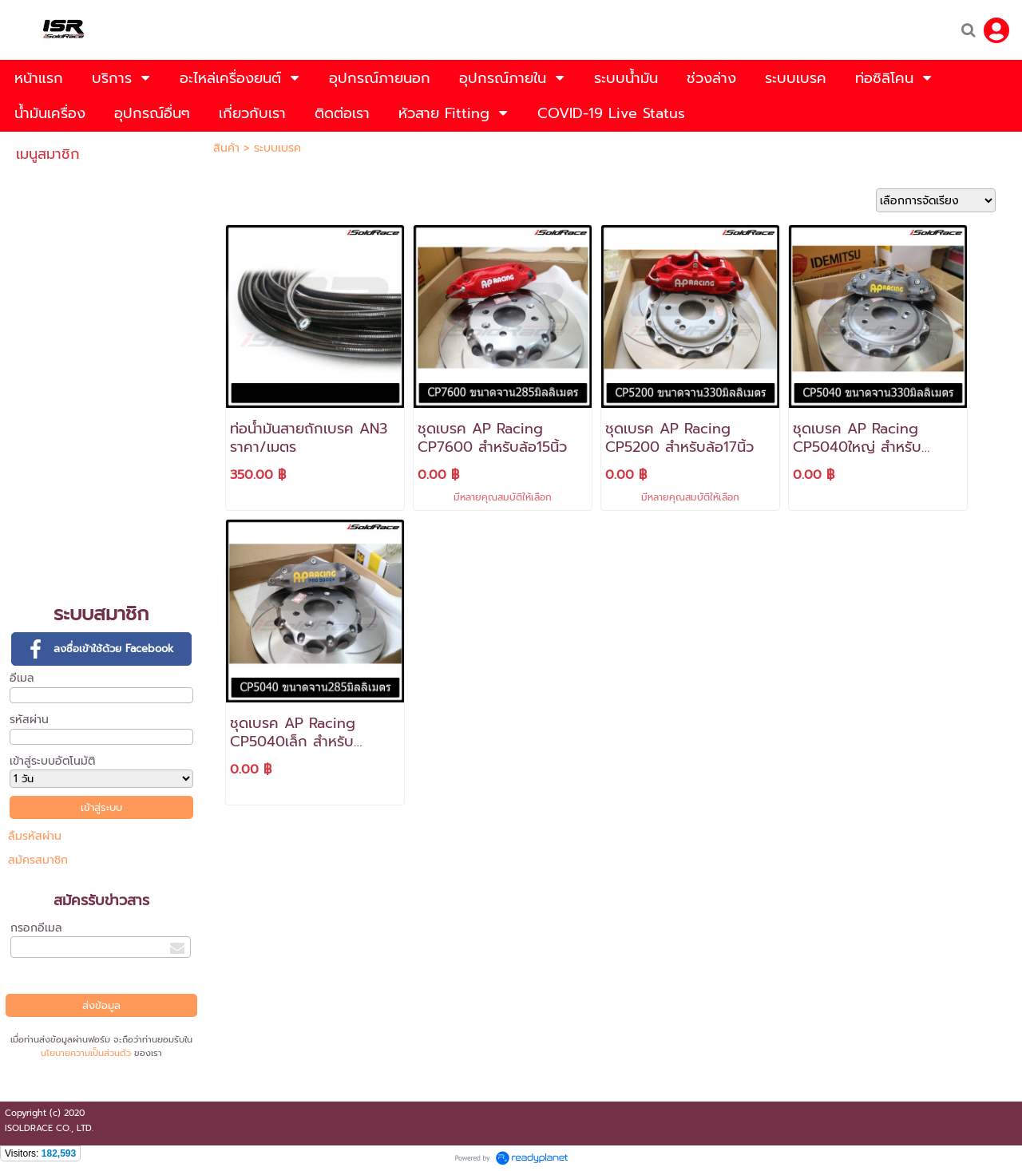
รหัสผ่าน (29, 719)
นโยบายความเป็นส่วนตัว (86, 1053)
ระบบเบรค (277, 148)
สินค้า (226, 148)
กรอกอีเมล (36, 928)
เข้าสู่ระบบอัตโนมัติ (52, 761)
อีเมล (22, 678)
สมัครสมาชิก (38, 860)
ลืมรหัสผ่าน (34, 836)
